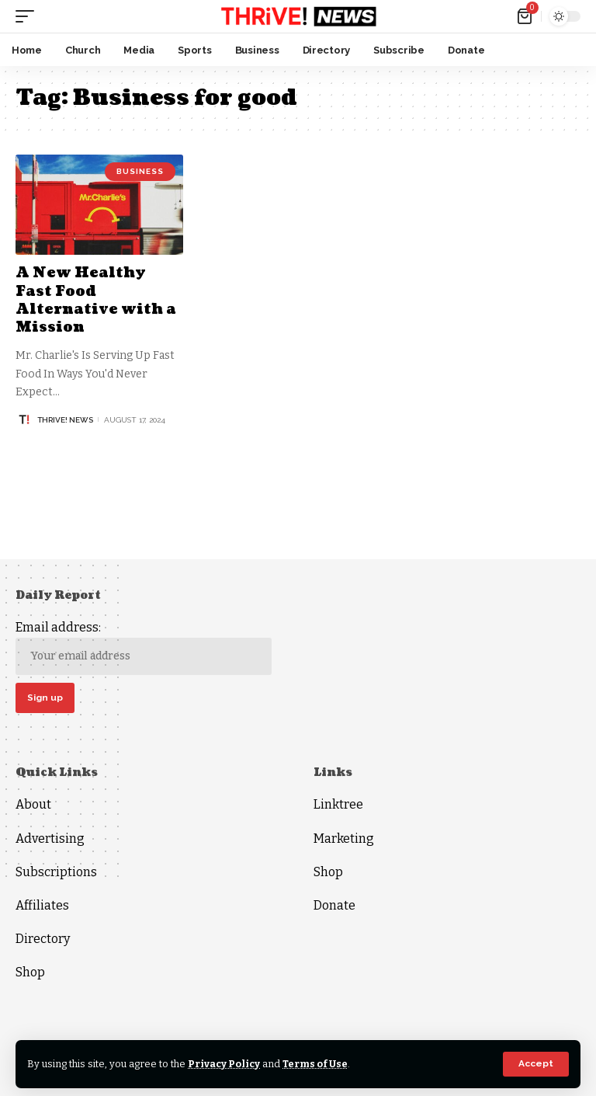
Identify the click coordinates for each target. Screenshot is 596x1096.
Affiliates (42, 905)
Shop (30, 973)
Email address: (144, 647)
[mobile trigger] (29, 16)
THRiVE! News (65, 420)
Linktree (338, 805)
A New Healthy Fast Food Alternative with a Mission (96, 300)
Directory (43, 939)
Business (140, 171)
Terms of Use (317, 1064)
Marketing (344, 838)
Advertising (50, 838)
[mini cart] (526, 16)
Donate (334, 905)
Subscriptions (56, 872)
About (33, 805)
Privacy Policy (225, 1064)
